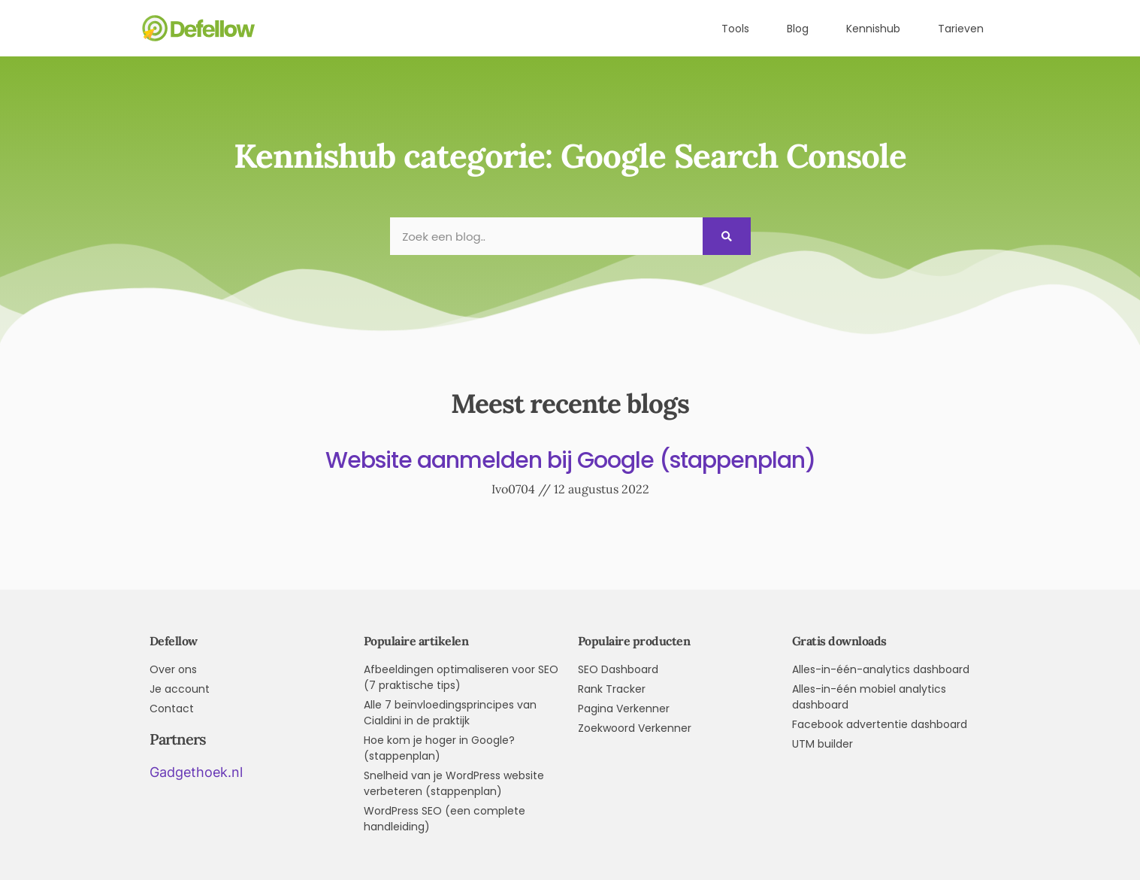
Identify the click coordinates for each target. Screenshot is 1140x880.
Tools (735, 28)
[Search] (727, 236)
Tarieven (961, 28)
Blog (798, 28)
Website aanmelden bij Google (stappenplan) (570, 460)
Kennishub (873, 28)
